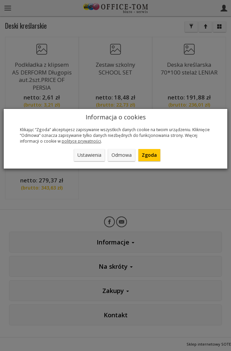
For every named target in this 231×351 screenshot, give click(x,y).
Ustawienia (89, 155)
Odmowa (121, 155)
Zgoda (149, 155)
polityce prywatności (81, 141)
